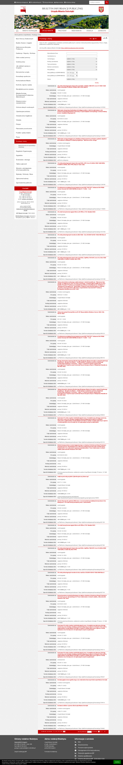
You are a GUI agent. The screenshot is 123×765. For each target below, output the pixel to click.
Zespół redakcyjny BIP (20, 751)
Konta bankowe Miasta (23, 81)
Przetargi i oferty (21, 141)
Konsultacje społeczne (23, 76)
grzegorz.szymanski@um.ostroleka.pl (25, 748)
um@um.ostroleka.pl (27, 199)
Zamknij (118, 762)
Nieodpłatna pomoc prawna (25, 89)
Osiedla (89, 31)
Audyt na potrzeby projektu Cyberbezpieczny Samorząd (72, 476)
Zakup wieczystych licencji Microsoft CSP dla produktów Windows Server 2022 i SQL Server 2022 (80, 312)
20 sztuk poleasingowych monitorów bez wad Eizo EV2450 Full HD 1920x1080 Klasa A (80, 572)
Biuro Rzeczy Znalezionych (24, 39)
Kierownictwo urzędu (22, 72)
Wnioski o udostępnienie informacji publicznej (23, 169)
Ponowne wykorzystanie (85, 747)
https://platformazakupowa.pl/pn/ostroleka (72, 48)
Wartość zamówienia (53, 67)
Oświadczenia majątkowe (24, 116)
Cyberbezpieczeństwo (23, 111)
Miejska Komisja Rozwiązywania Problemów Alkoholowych (24, 95)
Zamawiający (51, 59)
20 (61, 731)
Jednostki (102, 31)
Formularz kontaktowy (51, 751)
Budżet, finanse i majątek (24, 43)
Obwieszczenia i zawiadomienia (21, 102)
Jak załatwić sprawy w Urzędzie (23, 67)
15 (58, 731)
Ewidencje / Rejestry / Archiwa (25, 53)
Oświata (18, 120)
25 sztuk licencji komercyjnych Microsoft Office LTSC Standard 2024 (76, 212)
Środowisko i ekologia (23, 160)
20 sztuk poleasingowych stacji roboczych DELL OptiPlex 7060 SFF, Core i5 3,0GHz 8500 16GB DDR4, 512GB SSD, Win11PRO (81, 549)
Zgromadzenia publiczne (24, 183)
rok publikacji (51, 69)
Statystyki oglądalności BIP (86, 753)
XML (90, 38)
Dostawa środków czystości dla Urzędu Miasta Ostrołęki (72, 705)
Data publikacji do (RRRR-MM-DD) (57, 75)
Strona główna (19, 34)
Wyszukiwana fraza (52, 53)
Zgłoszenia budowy (22, 178)
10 (56, 731)
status (49, 79)
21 (105, 731)
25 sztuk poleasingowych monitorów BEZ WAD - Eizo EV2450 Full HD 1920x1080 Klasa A (81, 235)
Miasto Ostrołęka (29, 31)
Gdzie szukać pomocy (23, 57)
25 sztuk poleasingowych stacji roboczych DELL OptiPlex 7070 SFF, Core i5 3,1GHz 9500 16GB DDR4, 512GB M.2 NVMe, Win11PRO (81, 258)
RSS (95, 38)
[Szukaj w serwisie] (97, 2)
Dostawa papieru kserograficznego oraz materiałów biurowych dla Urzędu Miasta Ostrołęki (82, 680)
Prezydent (62, 31)
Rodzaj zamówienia (52, 61)
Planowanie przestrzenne (24, 128)
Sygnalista (19, 155)
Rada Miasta (76, 31)
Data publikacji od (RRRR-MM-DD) (57, 72)
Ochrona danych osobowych (25, 107)
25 (64, 731)
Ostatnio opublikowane (85, 756)
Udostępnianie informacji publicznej (89, 750)
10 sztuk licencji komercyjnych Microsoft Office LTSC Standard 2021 (76, 525)
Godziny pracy (20, 62)
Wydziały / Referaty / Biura (24, 174)
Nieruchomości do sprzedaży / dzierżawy (27, 146)
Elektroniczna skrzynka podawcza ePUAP (25, 209)
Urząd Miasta (47, 31)
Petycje (18, 124)
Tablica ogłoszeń (21, 164)
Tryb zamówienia (51, 64)
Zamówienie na (51, 56)
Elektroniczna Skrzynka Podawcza (23, 48)
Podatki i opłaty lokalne (23, 133)
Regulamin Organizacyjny (24, 151)
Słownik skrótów (83, 745)
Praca (18, 137)
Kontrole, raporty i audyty (24, 85)
